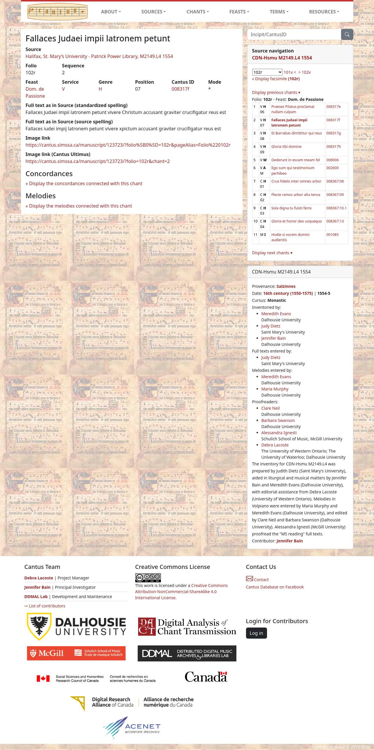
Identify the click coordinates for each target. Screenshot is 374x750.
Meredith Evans (276, 313)
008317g (333, 133)
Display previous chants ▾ (276, 92)
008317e (333, 106)
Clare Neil (270, 408)
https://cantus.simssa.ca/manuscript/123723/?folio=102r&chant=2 (98, 161)
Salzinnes (286, 286)
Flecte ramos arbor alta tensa (295, 194)
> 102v (304, 72)
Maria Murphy (275, 389)
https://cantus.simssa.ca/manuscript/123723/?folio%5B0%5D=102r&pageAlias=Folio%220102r (128, 145)
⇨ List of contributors (44, 606)
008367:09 (335, 194)
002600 (332, 167)
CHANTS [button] (196, 11)
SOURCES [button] (151, 11)
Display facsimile (277, 78)
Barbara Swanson (278, 420)
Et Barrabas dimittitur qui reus (296, 133)
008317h (333, 146)
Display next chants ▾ (272, 252)
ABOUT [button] (109, 11)
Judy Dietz (270, 326)
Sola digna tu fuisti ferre (291, 208)
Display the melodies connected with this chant (80, 206)
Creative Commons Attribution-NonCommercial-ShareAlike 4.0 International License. (181, 591)
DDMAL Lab (36, 596)
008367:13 (335, 221)
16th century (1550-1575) (288, 293)
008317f (180, 89)
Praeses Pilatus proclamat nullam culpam (293, 109)
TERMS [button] (277, 11)
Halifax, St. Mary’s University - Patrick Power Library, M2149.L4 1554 (99, 56)
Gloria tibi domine (286, 146)
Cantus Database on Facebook (275, 587)
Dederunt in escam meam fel (295, 159)
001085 (332, 234)
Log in (256, 633)
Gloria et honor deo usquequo (296, 221)
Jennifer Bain (273, 338)
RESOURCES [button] (322, 11)
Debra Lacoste (275, 445)
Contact (257, 579)
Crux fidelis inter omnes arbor (296, 181)
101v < (290, 72)
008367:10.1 (336, 208)
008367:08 (335, 181)
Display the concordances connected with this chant (86, 183)
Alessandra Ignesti (279, 432)
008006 (332, 159)
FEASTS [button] (237, 11)
